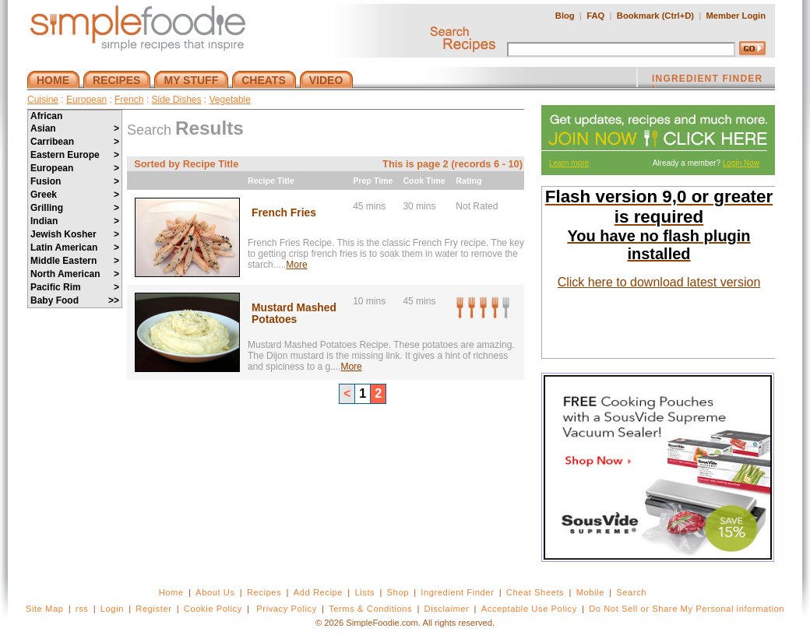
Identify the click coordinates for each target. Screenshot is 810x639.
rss (82, 608)
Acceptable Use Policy (529, 608)
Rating (468, 180)
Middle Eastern (74, 260)
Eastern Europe (74, 154)
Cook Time (424, 180)
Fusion (74, 181)
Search (631, 592)
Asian (74, 128)
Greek (74, 194)
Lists (364, 592)
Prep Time (373, 180)
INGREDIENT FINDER (707, 80)
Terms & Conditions (370, 608)
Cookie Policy (213, 608)
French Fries (284, 213)
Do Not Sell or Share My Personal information (686, 608)
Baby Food (74, 300)
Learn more (569, 163)
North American (74, 274)
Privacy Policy (286, 608)
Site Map (45, 608)
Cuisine (42, 99)
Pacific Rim (74, 287)
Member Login (736, 15)
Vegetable (230, 99)
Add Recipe (318, 592)
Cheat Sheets (535, 592)
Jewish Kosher (74, 234)
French (128, 99)
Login (112, 608)
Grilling (74, 207)
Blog (565, 15)
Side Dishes (176, 99)
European (86, 99)
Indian (74, 221)
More (296, 264)
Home (171, 592)
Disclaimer (447, 608)
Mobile (590, 592)
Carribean (74, 141)
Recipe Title (271, 180)
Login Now (741, 163)
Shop (398, 592)
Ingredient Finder (457, 592)
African (46, 116)
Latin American (74, 247)
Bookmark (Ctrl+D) (655, 15)
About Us (215, 592)
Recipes (264, 592)
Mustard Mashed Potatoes (294, 313)
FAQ (595, 15)
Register (153, 608)
